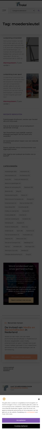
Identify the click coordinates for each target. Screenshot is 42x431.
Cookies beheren (21, 426)
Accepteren (21, 421)
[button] (39, 400)
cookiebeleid (31, 412)
